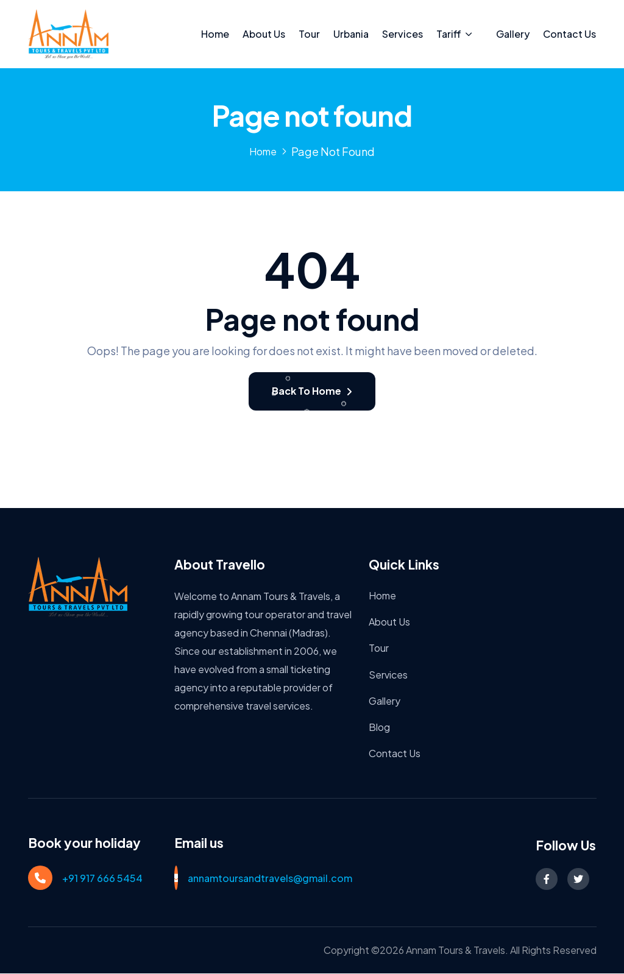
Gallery (513, 33)
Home (215, 33)
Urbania (351, 33)
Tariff (448, 33)
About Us (264, 33)
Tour (309, 33)
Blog (379, 728)
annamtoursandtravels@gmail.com (270, 879)
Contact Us (569, 33)
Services (402, 33)
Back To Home (312, 392)
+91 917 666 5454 (102, 879)
